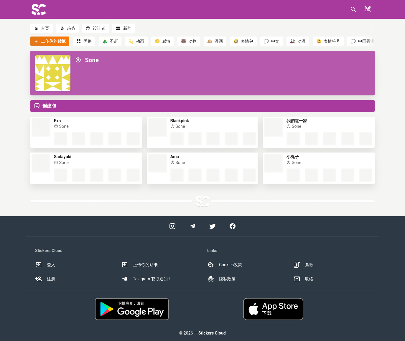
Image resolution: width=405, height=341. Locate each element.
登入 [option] (45, 264)
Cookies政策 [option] (224, 264)
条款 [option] (303, 264)
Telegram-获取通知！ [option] (146, 278)
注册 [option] (45, 278)
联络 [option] (303, 278)
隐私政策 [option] (221, 278)
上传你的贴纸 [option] (139, 264)
